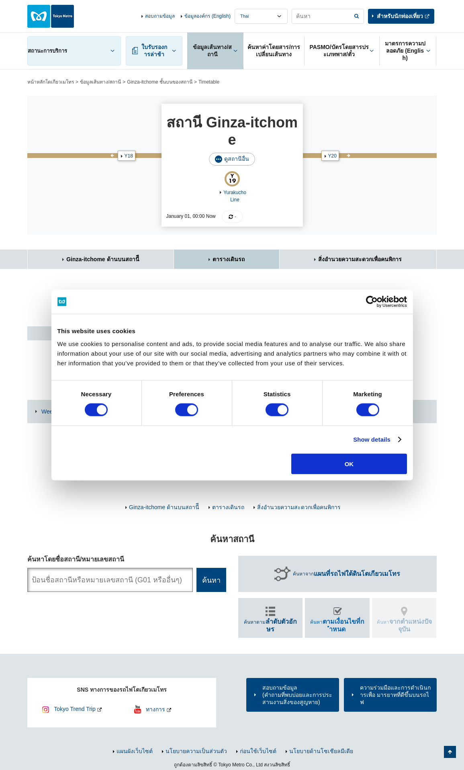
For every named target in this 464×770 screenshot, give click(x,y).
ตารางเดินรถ (229, 259)
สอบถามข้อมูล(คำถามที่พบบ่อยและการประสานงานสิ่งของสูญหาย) (297, 694)
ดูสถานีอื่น (236, 159)
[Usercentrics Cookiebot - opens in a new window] (372, 302)
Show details (371, 439)
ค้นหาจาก (346, 574)
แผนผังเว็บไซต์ (135, 751)
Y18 (129, 156)
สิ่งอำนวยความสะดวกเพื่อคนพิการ (360, 259)
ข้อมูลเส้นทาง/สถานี (100, 82)
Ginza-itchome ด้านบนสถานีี (102, 259)
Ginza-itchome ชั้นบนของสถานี (159, 82)
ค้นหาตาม (270, 625)
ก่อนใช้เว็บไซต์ (258, 751)
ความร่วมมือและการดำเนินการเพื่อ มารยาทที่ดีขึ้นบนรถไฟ (395, 694)
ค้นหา (337, 625)
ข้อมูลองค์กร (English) (207, 16)
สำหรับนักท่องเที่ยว (400, 16)
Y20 (332, 156)
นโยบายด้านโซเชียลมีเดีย (321, 751)
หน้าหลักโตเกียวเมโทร (50, 82)
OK (349, 463)
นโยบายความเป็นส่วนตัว (196, 751)
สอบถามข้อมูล (160, 16)
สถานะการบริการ (47, 51)
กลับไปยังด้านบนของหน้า (450, 752)
